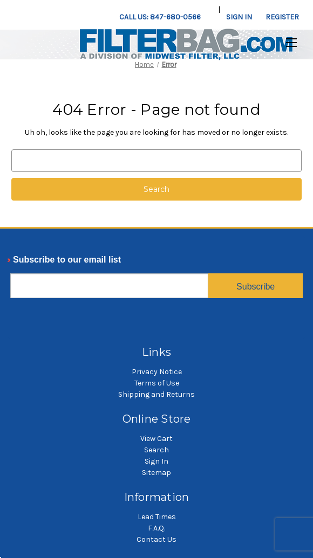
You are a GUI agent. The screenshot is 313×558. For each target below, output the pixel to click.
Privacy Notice (157, 371)
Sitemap (156, 472)
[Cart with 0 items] (307, 11)
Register (282, 17)
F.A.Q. (156, 528)
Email (21, 262)
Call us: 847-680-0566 (160, 17)
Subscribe (255, 286)
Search (156, 449)
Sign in (239, 17)
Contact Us (156, 539)
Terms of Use (156, 383)
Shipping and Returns (156, 394)
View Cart (156, 438)
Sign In (156, 461)
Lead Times (157, 516)
